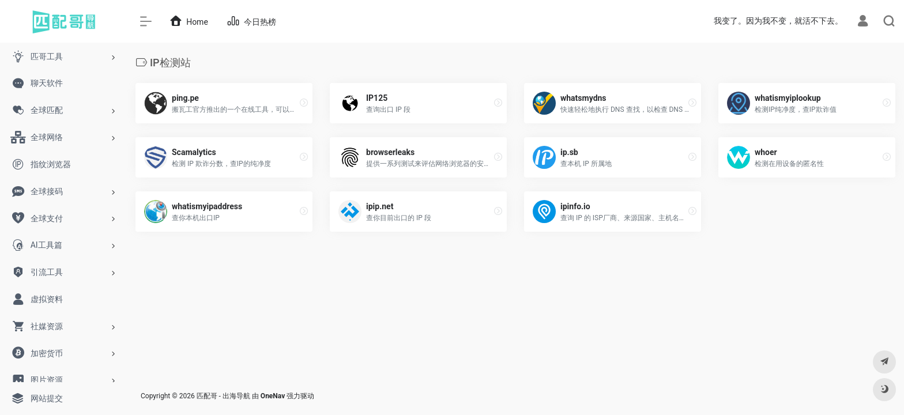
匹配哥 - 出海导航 (223, 396)
